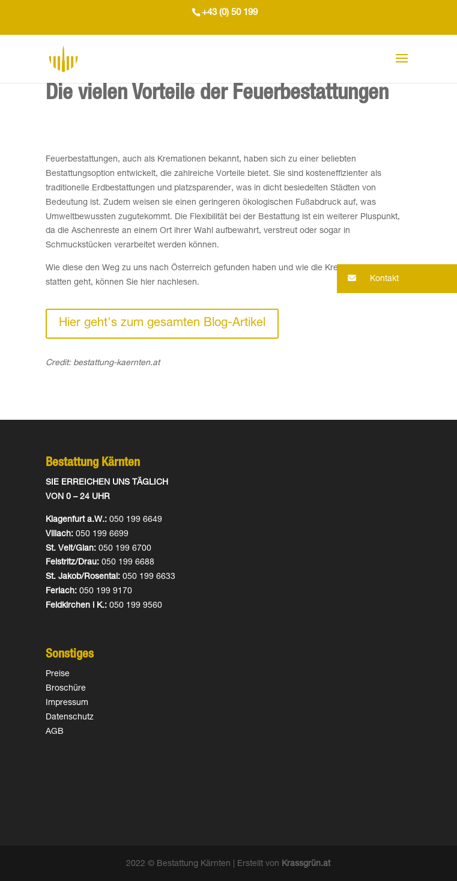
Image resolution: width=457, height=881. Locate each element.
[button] (397, 278)
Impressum (67, 703)
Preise (58, 674)
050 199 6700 (124, 549)
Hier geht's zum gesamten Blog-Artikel (162, 324)
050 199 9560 (135, 606)
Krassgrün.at (306, 864)
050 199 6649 (135, 520)
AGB (55, 732)
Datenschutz (70, 717)
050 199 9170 (105, 591)
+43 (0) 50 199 (230, 12)
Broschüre (66, 689)
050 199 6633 (149, 577)
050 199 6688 (127, 563)
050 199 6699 (102, 534)
